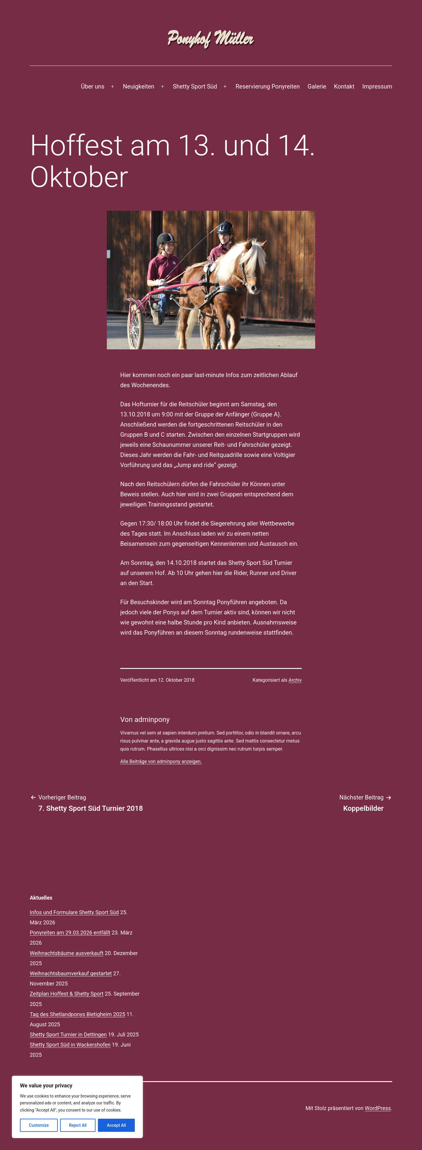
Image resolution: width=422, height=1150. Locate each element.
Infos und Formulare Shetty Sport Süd (74, 912)
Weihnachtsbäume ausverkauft (67, 953)
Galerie (317, 86)
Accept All (116, 1125)
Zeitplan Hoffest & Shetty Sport (67, 994)
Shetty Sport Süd (195, 86)
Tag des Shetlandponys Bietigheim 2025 (77, 1014)
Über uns (92, 86)
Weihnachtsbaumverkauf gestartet (71, 973)
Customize (39, 1125)
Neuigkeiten (138, 86)
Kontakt (344, 86)
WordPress (378, 1108)
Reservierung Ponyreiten (268, 86)
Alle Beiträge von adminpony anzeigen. (161, 761)
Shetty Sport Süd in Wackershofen (70, 1044)
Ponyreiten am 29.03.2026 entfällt (70, 932)
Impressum (377, 86)
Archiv (295, 680)
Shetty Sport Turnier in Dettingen (68, 1034)
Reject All (78, 1125)
